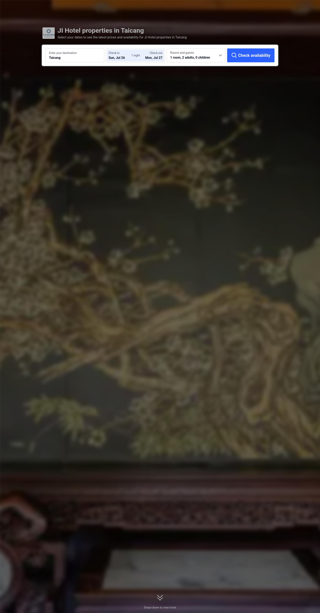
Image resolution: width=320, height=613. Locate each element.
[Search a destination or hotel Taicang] (75, 55)
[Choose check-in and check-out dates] (121, 55)
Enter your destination (63, 53)
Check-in (114, 53)
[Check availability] (250, 55)
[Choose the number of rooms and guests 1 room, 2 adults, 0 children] (196, 55)
